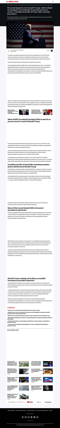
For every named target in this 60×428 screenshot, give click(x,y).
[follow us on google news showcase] (20, 402)
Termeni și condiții (31, 410)
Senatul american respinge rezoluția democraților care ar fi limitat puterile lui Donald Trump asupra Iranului (36, 111)
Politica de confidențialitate (42, 410)
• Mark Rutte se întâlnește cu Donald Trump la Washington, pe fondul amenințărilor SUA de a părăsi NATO (29, 318)
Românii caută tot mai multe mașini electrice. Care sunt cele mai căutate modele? (12, 396)
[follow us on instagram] (39, 402)
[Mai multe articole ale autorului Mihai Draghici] (8, 50)
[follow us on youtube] (30, 402)
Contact (50, 410)
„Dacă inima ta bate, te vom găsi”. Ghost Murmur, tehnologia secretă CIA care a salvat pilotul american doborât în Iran (36, 363)
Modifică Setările (30, 413)
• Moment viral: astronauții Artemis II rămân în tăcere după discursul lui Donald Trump (28, 315)
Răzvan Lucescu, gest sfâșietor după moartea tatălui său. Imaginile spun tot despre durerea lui (12, 379)
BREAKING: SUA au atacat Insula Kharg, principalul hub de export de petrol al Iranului (12, 371)
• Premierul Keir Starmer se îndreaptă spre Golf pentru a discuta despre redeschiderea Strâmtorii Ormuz (28, 321)
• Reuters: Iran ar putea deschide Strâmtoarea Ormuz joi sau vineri (23, 310)
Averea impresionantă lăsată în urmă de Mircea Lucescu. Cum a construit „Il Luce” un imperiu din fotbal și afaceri (36, 387)
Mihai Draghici (14, 51)
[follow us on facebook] (48, 402)
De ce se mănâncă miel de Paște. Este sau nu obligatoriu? (36, 370)
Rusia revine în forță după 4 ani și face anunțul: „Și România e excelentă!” (36, 379)
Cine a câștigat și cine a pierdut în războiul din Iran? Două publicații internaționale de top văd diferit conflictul (12, 387)
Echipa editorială (11, 410)
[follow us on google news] (11, 402)
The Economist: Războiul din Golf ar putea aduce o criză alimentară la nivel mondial (12, 363)
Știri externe (15, 5)
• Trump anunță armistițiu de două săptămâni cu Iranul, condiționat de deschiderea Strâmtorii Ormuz (27, 325)
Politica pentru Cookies (21, 410)
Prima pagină (9, 5)
